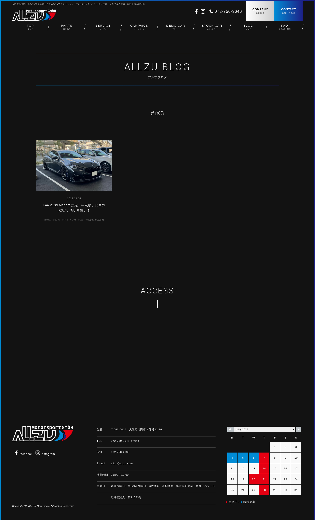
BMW (48, 219)
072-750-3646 (228, 11)
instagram (45, 454)
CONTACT (288, 11)
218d (57, 219)
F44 (66, 219)
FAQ (284, 28)
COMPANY (260, 11)
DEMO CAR (176, 28)
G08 (74, 219)
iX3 (81, 219)
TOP (30, 28)
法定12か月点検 (95, 219)
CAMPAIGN (139, 28)
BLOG (248, 28)
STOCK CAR (212, 28)
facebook (23, 454)
